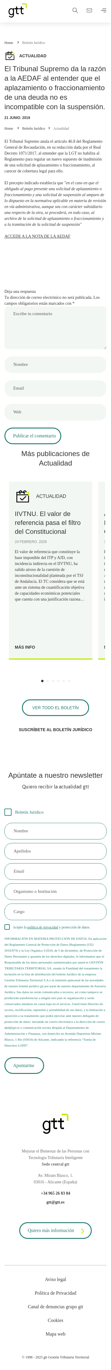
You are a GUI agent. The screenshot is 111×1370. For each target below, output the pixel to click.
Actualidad (61, 128)
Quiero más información (57, 1231)
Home (8, 43)
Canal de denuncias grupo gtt (55, 1306)
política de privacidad (42, 927)
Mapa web (55, 1333)
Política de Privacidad (55, 1293)
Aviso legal (55, 1279)
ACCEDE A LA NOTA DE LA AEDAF (37, 236)
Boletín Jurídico (33, 43)
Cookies (55, 1320)
